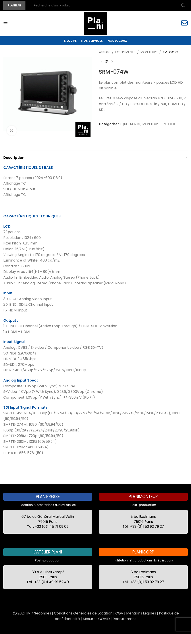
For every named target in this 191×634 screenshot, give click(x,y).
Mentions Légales (141, 613)
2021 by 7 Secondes (31, 613)
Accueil (104, 52)
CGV (119, 613)
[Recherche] (109, 5)
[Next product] (112, 61)
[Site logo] (95, 23)
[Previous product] (101, 61)
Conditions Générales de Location (83, 613)
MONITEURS (149, 52)
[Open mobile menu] (5, 23)
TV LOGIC (170, 52)
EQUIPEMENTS (125, 52)
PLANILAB (14, 5)
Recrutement (124, 618)
